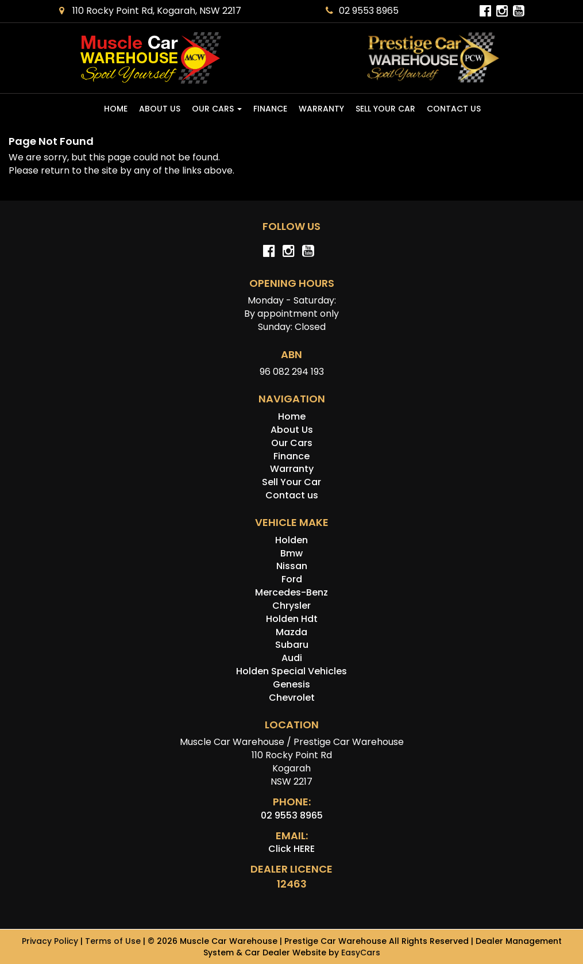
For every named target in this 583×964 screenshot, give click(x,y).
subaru (291, 644)
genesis (291, 684)
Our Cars (217, 108)
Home (116, 108)
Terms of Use (114, 941)
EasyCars (360, 952)
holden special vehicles (291, 671)
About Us (159, 108)
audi (291, 658)
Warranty (321, 108)
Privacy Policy (51, 941)
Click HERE (291, 848)
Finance (270, 108)
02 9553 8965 (362, 10)
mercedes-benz (291, 592)
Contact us (454, 108)
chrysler (291, 605)
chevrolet (292, 697)
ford (291, 579)
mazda (291, 632)
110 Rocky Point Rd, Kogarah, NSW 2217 (150, 10)
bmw (291, 553)
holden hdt (292, 618)
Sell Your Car (385, 108)
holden (291, 540)
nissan (291, 566)
